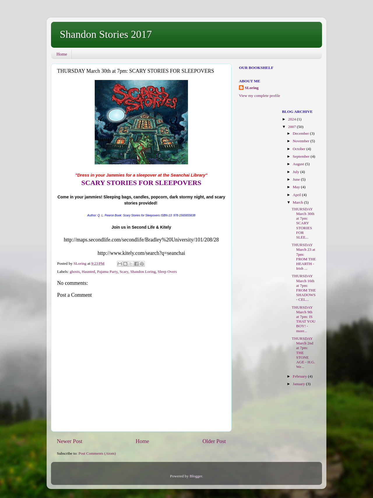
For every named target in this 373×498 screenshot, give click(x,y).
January (299, 384)
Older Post (214, 441)
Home (62, 54)
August (299, 164)
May (297, 187)
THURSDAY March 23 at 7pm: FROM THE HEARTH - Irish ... (304, 257)
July (296, 172)
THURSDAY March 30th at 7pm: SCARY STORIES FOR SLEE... (303, 223)
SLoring (251, 88)
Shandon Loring (143, 271)
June (297, 179)
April (297, 195)
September (302, 156)
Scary (123, 271)
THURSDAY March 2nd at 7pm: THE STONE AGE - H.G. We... (303, 352)
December (301, 133)
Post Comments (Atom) (97, 453)
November (301, 141)
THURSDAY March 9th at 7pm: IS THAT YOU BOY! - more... (303, 319)
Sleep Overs (167, 271)
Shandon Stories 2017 (106, 34)
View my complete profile (259, 95)
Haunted (88, 271)
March (298, 202)
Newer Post (69, 441)
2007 (292, 126)
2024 (292, 119)
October (300, 149)
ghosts (75, 271)
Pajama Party (107, 271)
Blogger (196, 476)
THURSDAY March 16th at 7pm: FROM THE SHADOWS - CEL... (304, 288)
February (300, 376)
